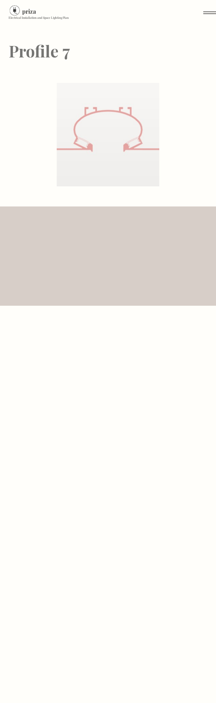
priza (29, 11)
